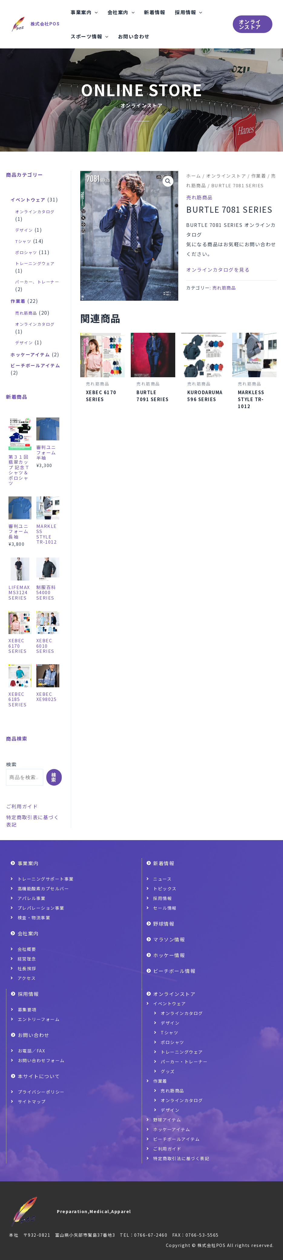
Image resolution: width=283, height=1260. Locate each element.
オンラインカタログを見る (218, 269)
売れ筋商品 (199, 197)
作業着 (258, 175)
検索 (11, 782)
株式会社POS (45, 24)
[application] (95, 12)
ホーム (193, 175)
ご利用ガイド (22, 824)
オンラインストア (226, 175)
